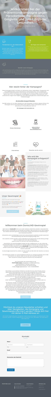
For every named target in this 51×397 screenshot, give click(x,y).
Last (27, 347)
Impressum (41, 385)
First (8, 347)
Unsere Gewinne (42, 389)
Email (9, 350)
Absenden (11, 369)
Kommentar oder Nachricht (14, 357)
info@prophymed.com (21, 266)
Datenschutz (41, 387)
